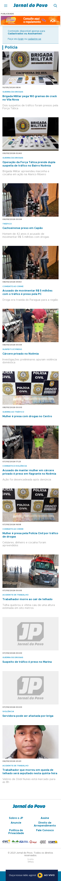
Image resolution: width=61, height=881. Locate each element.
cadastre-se (34, 39)
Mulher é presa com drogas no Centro (27, 416)
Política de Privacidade (16, 832)
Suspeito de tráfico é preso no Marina (27, 662)
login (21, 39)
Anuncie (16, 822)
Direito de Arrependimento (45, 824)
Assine (45, 818)
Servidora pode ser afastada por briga (27, 716)
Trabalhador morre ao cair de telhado (27, 599)
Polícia (11, 47)
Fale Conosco (45, 830)
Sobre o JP (16, 818)
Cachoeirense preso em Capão (22, 228)
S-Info (30, 859)
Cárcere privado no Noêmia (20, 353)
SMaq (31, 862)
